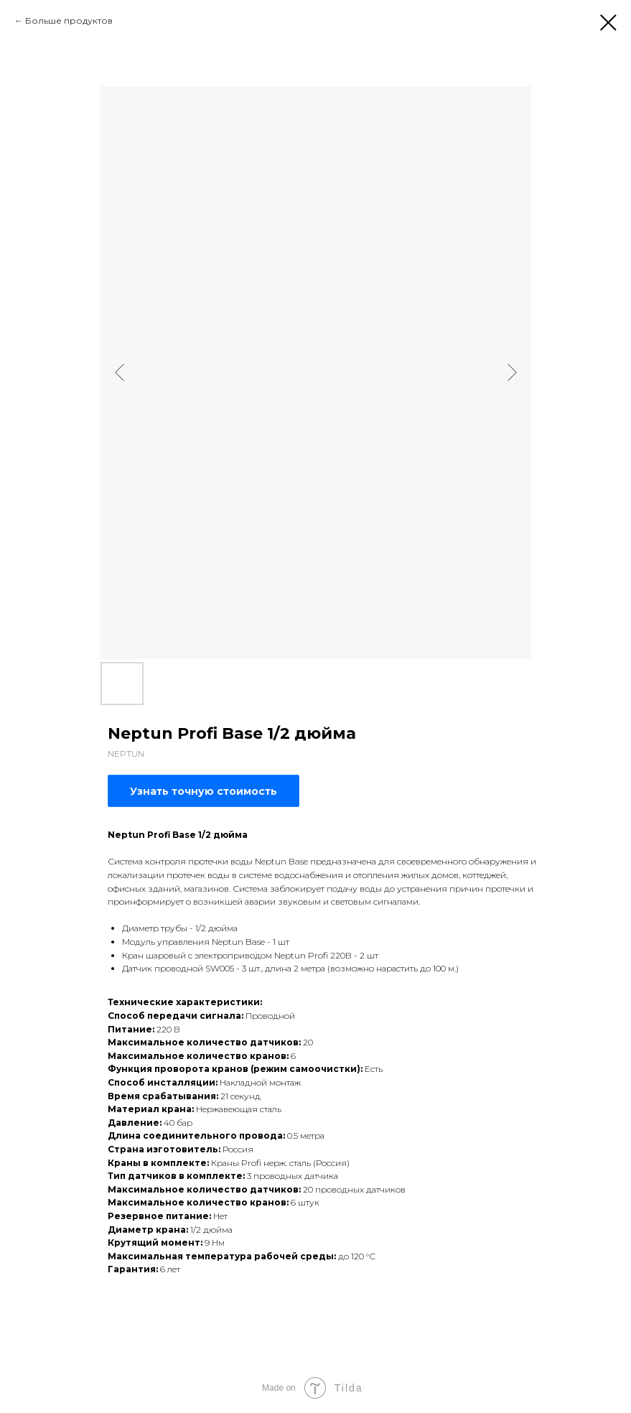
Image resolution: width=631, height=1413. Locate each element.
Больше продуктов (69, 20)
